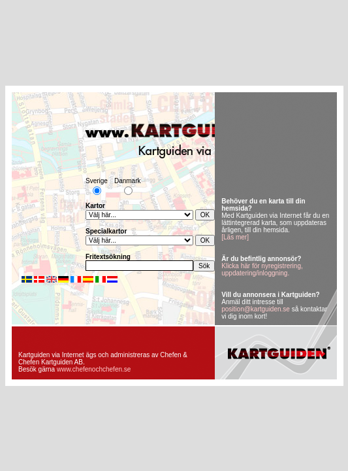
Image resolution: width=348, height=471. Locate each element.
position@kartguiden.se (255, 309)
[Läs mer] (235, 237)
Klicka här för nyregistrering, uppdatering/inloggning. (262, 269)
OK (205, 214)
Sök (204, 266)
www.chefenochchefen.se (94, 369)
